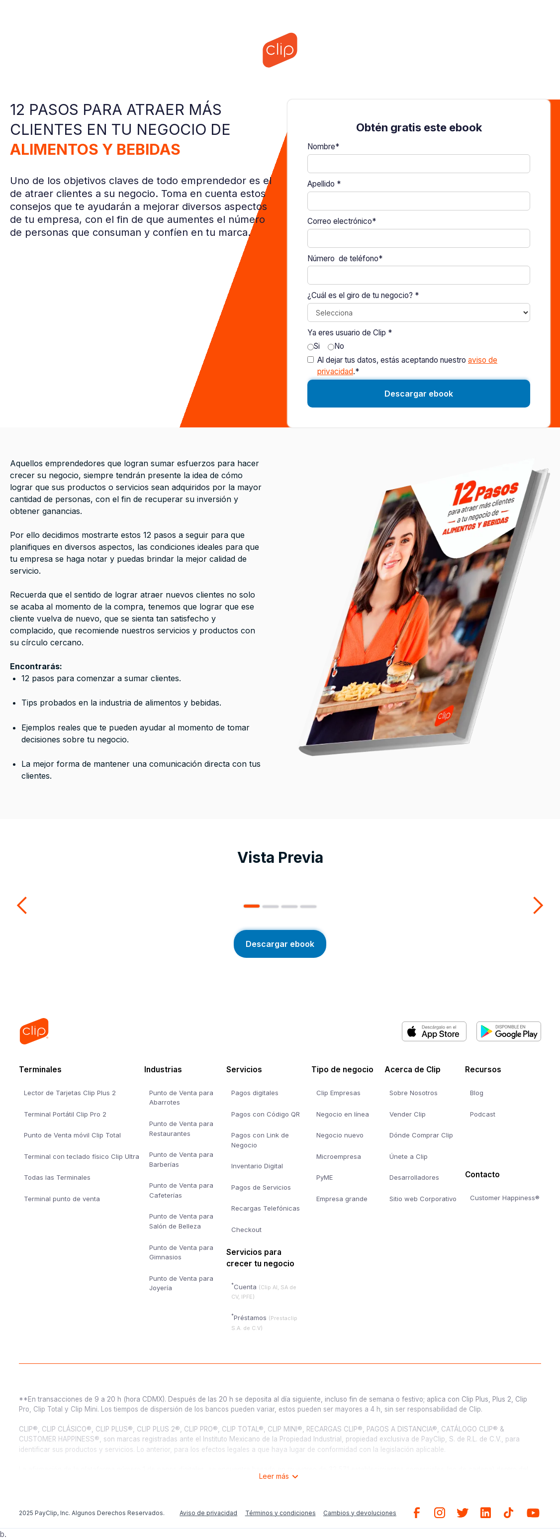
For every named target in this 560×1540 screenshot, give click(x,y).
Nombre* (323, 146)
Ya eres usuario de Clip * (349, 332)
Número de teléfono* (344, 258)
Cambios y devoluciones (359, 1513)
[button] (22, 905)
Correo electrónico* (341, 221)
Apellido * (324, 184)
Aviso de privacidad (208, 1513)
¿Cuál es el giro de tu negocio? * (363, 295)
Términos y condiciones (280, 1513)
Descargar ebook (280, 944)
